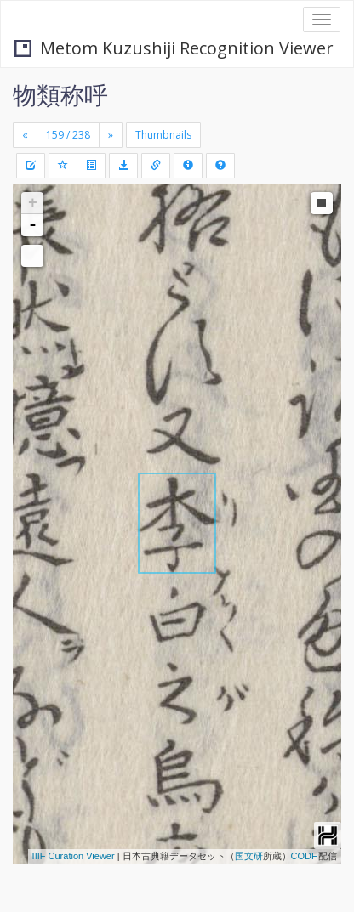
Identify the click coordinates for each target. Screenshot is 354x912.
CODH (304, 856)
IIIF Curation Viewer (73, 856)
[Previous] (25, 135)
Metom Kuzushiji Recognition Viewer (174, 48)
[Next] (111, 135)
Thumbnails (163, 134)
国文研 (249, 856)
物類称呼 (60, 94)
